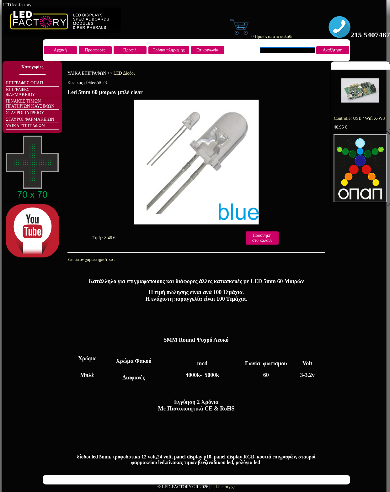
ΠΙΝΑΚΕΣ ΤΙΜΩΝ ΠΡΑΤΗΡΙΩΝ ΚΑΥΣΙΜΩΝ (30, 103)
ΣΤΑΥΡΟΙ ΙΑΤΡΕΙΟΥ (25, 112)
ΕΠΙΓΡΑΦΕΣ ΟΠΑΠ (24, 83)
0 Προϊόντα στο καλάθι (260, 36)
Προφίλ (130, 50)
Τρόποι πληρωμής (169, 50)
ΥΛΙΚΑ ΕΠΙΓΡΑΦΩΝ (25, 126)
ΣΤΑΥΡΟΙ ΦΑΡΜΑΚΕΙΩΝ (30, 119)
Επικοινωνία (207, 50)
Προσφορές (95, 50)
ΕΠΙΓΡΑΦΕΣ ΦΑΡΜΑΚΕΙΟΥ (20, 92)
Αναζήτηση (332, 50)
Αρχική (60, 50)
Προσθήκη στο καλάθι (262, 238)
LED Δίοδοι (124, 73)
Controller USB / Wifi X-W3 (359, 118)
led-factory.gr (223, 486)
